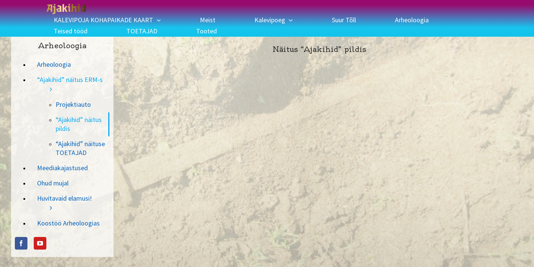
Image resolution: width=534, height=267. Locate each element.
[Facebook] (21, 232)
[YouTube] (40, 232)
